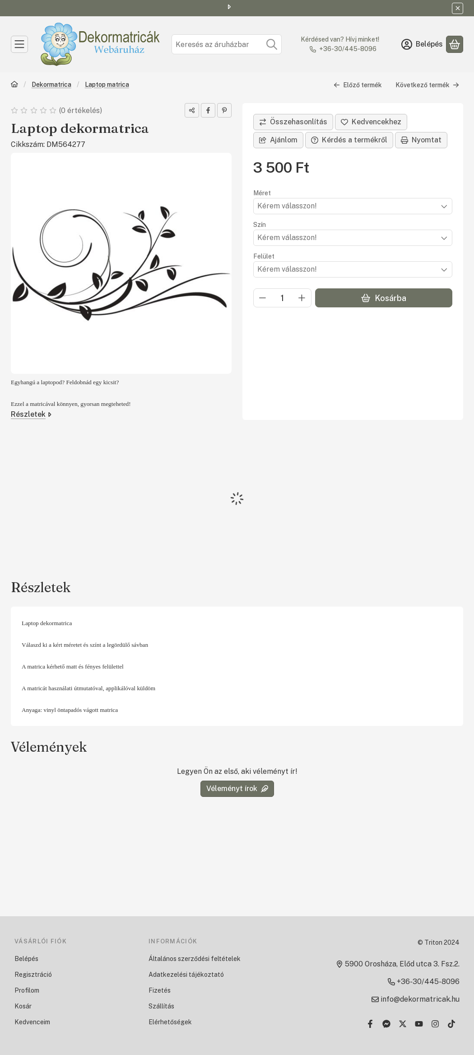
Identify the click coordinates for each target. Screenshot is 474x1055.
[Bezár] (457, 8)
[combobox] (227, 44)
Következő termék (427, 85)
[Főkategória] (14, 85)
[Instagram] (435, 1024)
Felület (263, 256)
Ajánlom (278, 140)
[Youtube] (419, 1024)
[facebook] (208, 110)
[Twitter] (403, 1024)
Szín (259, 224)
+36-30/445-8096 (347, 48)
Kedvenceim (32, 1022)
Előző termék (358, 85)
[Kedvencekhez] (371, 122)
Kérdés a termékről (349, 140)
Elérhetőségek (170, 1022)
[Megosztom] (192, 110)
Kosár (23, 1006)
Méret (262, 193)
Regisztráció (33, 974)
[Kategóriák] (19, 44)
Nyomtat (421, 140)
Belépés (26, 958)
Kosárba (383, 298)
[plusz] (302, 298)
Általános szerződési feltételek (195, 958)
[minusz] (263, 298)
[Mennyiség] (282, 298)
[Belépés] (422, 44)
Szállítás (161, 1006)
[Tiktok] (451, 1024)
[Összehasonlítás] (293, 122)
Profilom (26, 990)
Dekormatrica (51, 84)
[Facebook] (370, 1024)
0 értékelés (81, 110)
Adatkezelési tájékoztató (186, 974)
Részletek (31, 414)
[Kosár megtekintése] (454, 44)
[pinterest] (224, 110)
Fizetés (160, 990)
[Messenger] (386, 1024)
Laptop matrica (107, 84)
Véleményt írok (237, 788)
